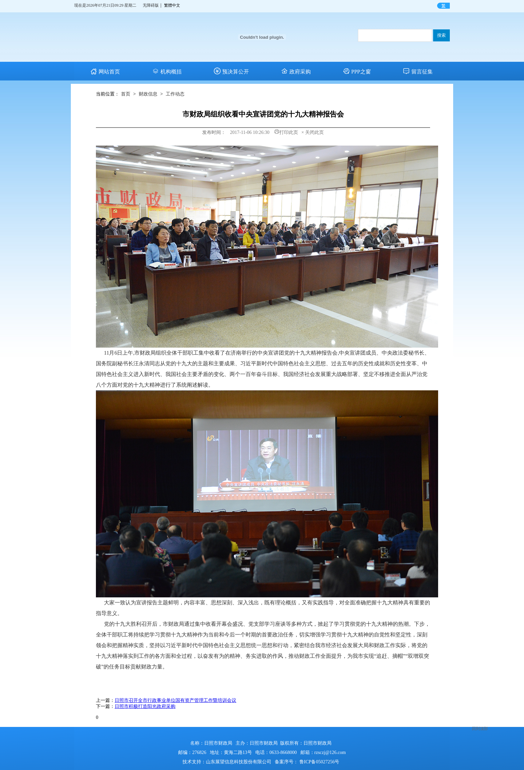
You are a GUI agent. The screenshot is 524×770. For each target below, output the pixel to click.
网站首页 (105, 71)
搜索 (441, 35)
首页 (125, 94)
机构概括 (167, 71)
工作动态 (175, 94)
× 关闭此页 (312, 132)
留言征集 (418, 71)
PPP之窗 (357, 71)
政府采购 (296, 71)
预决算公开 (231, 71)
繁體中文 (172, 5)
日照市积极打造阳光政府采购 (145, 706)
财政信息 (148, 94)
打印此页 (286, 132)
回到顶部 (480, 719)
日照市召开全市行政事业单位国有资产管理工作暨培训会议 (175, 700)
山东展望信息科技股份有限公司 (238, 761)
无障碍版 (151, 5)
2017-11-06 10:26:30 (249, 132)
